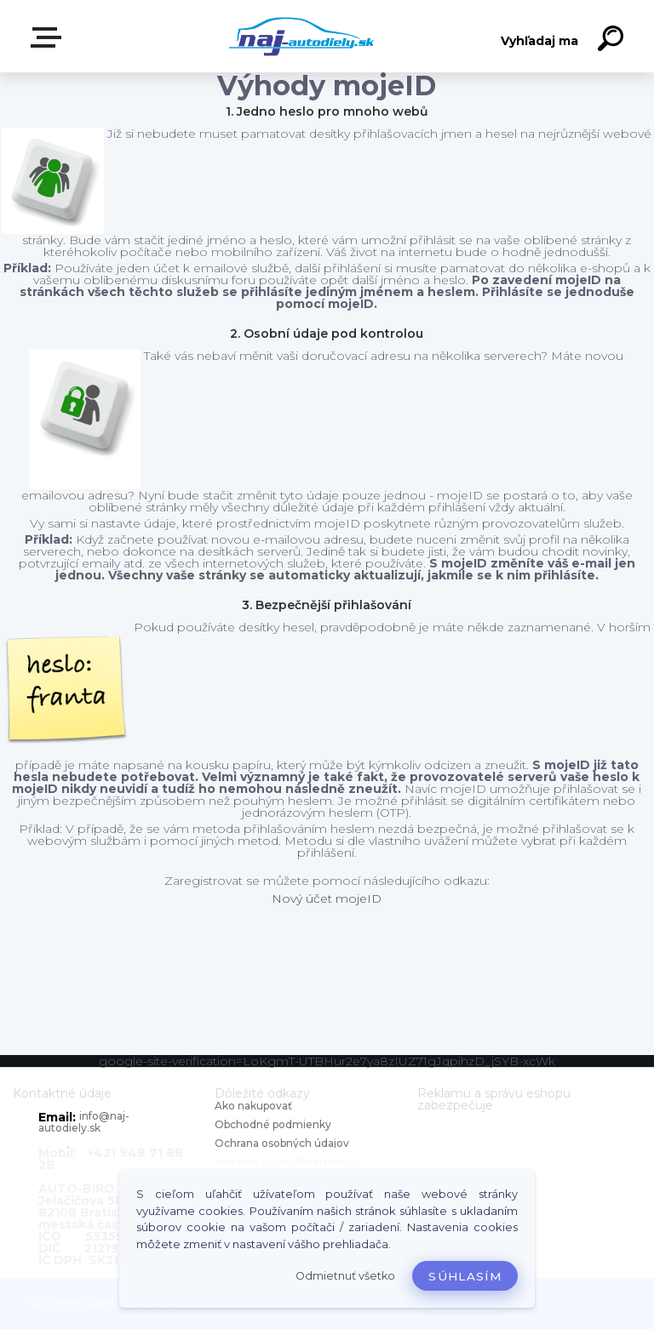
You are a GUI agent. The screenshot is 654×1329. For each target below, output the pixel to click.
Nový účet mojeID (327, 898)
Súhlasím (465, 1276)
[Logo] (302, 36)
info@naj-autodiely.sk (83, 1121)
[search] (613, 40)
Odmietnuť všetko (345, 1275)
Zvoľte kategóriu (49, 37)
